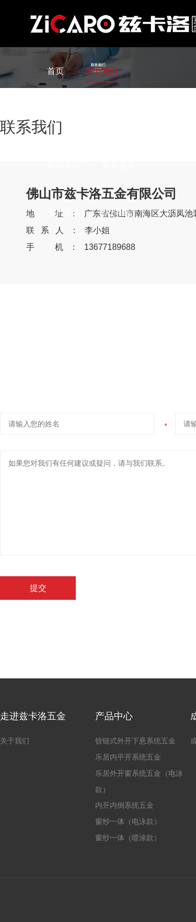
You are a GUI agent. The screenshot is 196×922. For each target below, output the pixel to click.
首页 (55, 71)
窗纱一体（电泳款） (128, 821)
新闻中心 (63, 165)
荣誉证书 (118, 165)
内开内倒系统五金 (124, 805)
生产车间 (63, 212)
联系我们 (118, 212)
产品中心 (63, 118)
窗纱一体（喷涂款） (128, 837)
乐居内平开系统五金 (128, 757)
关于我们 (101, 71)
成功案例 (118, 118)
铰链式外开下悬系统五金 (135, 741)
